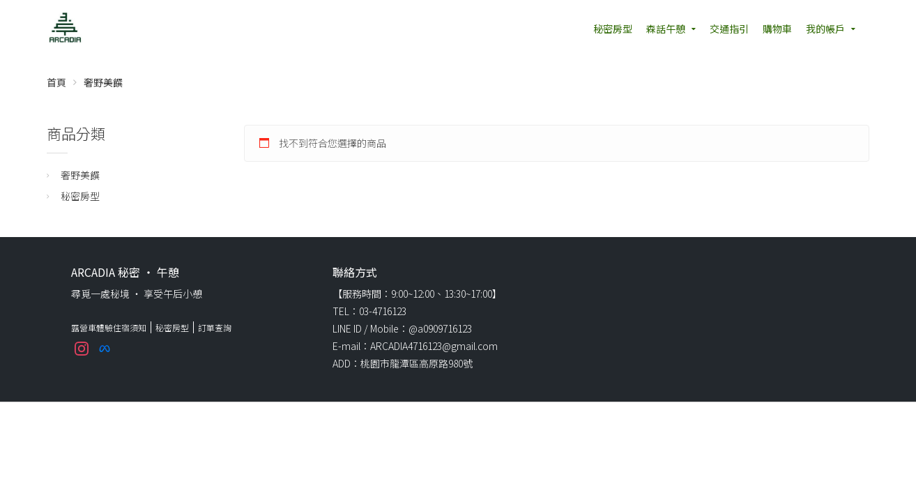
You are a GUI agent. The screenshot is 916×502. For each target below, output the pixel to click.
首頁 (56, 82)
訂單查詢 (214, 327)
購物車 (777, 29)
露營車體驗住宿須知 (108, 327)
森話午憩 (665, 29)
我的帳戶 (825, 29)
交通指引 (729, 29)
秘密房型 (612, 29)
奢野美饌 (80, 175)
